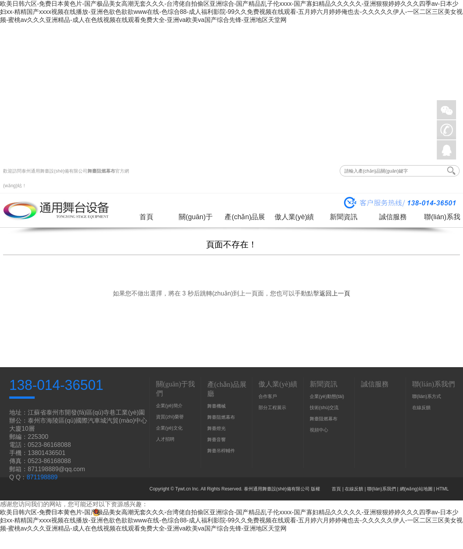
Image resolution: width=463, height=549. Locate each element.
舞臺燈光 (216, 428)
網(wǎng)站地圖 (416, 489)
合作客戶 (267, 396)
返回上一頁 (334, 293)
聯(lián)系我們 (442, 220)
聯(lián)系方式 (426, 396)
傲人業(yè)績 (294, 217)
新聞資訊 (343, 217)
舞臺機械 (216, 406)
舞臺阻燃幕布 (101, 171)
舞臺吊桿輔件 (221, 450)
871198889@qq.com (56, 469)
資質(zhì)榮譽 (170, 417)
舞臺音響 (216, 439)
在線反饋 (421, 407)
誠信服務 (393, 217)
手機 (446, 129)
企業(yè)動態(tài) (327, 396)
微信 (446, 109)
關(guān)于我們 (196, 220)
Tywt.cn (183, 489)
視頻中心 (319, 430)
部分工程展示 (272, 407)
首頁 (146, 217)
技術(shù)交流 (324, 407)
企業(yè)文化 (169, 428)
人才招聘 (165, 439)
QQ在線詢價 (446, 149)
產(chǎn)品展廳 (245, 220)
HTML (442, 489)
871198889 (42, 477)
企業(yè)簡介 (169, 405)
